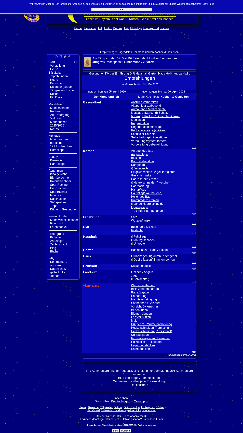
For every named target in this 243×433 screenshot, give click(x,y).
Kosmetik (56, 160)
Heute (78, 28)
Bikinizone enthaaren (145, 289)
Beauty (53, 156)
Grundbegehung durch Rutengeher (154, 256)
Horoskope (57, 150)
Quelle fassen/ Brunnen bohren (154, 259)
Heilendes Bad (140, 196)
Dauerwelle (141, 168)
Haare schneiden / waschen (152, 182)
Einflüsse (56, 97)
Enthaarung (138, 296)
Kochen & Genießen (167, 52)
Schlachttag (141, 279)
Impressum (56, 265)
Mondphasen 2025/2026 (58, 123)
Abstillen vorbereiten (144, 102)
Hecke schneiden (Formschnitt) (151, 327)
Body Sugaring (141, 292)
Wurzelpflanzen (141, 220)
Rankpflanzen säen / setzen (149, 249)
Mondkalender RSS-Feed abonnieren (121, 416)
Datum (117, 28)
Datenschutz (58, 268)
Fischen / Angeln (142, 272)
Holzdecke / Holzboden (146, 342)
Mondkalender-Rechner (60, 109)
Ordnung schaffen (143, 240)
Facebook (93, 410)
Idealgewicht (58, 174)
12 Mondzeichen (61, 146)
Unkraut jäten (140, 334)
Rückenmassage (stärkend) (149, 130)
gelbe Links (57, 272)
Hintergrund (151, 28)
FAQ (52, 258)
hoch (194, 147)
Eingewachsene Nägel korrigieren (153, 172)
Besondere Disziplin (144, 226)
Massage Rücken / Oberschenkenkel (155, 116)
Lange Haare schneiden (149, 203)
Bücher (164, 28)
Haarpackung (140, 186)
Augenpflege (139, 154)
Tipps (53, 206)
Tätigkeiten (105, 28)
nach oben (121, 398)
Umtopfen (140, 243)
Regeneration (140, 123)
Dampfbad (138, 165)
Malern (135, 320)
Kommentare (58, 261)
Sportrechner (58, 191)
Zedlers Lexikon (60, 244)
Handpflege (138, 189)
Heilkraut (172, 73)
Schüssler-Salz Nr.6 (144, 134)
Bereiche (90, 28)
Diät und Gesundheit (63, 209)
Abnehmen (56, 170)
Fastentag (137, 230)
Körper (109, 73)
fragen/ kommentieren (145, 378)
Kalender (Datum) (62, 86)
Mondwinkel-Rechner (64, 220)
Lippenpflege (139, 207)
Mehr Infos (208, 4)
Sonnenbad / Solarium (145, 303)
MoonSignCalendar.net (105, 419)
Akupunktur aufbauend (146, 105)
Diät (126, 28)
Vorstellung (57, 65)
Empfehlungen (108, 52)
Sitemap (54, 276)
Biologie (55, 237)
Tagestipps (141, 401)
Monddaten (56, 104)
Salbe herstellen (141, 265)
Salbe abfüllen (140, 349)
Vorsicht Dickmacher (144, 306)
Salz (134, 217)
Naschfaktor (58, 199)
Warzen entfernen (143, 285)
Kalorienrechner (60, 181)
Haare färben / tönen (144, 179)
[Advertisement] (121, 47)
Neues (54, 129)
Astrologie (56, 241)
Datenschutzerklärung (114, 410)
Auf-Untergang (59, 115)
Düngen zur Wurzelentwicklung (151, 324)
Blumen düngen (141, 313)
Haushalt (141, 73)
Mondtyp (136, 28)
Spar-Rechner (59, 184)
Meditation (138, 119)
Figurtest (56, 195)
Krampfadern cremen (145, 200)
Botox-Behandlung (143, 161)
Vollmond (56, 118)
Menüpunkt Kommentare (176, 370)
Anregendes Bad (142, 150)
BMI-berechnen (60, 177)
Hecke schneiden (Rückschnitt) (151, 331)
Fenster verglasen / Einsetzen (150, 338)
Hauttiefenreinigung (144, 299)
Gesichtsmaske (141, 175)
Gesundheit (96, 73)
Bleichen (137, 157)
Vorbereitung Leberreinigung (150, 144)
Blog (53, 248)
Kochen (55, 94)
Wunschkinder (58, 216)
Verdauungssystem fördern (149, 141)
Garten (152, 73)
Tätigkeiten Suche (62, 90)
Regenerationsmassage (147, 127)
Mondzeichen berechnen (59, 141)
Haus (161, 73)
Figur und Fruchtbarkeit (59, 225)
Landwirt (184, 73)
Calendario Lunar (153, 419)
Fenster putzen (141, 317)
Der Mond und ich (143, 52)
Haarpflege (57, 164)
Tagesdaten (125, 52)
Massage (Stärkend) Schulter (150, 112)
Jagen (135, 275)
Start (52, 62)
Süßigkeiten (58, 202)
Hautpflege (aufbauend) (146, 193)
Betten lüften (139, 310)
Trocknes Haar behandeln (148, 210)
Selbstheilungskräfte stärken (149, 137)
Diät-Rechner (59, 188)
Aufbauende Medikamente (148, 109)
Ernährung (122, 73)
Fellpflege (140, 236)
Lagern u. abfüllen (143, 345)
